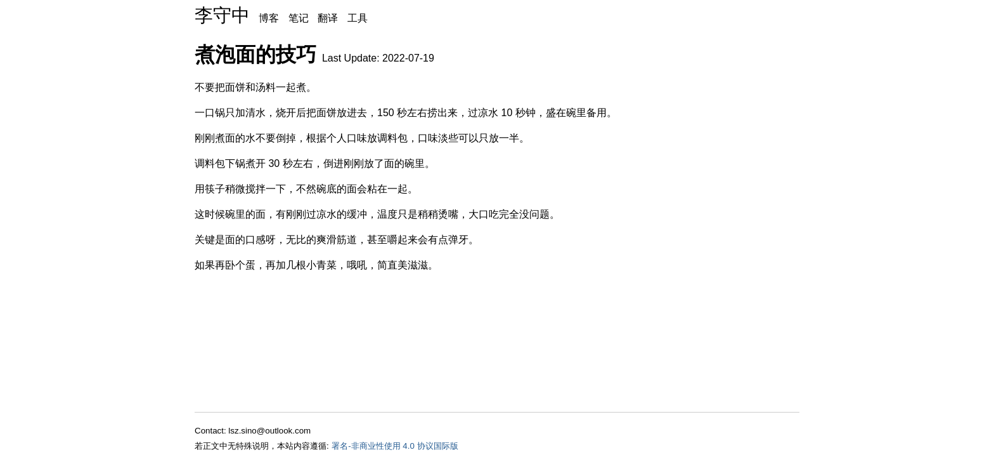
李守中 (222, 15)
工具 (357, 18)
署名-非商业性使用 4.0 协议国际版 (395, 446)
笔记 (298, 18)
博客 (269, 18)
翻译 (328, 18)
